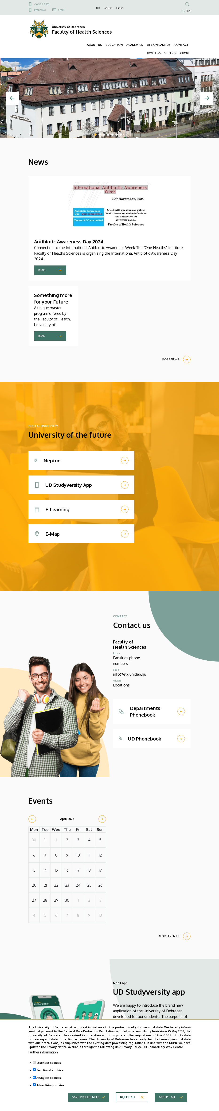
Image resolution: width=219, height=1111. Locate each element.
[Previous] (12, 98)
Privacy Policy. (132, 1048)
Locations (121, 685)
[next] (102, 819)
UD (98, 8)
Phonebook (40, 9)
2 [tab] (99, 134)
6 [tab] (116, 134)
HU (183, 10)
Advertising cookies (50, 1087)
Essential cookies (48, 1064)
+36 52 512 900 (41, 4)
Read (41, 270)
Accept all (167, 1098)
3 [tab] (104, 134)
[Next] (206, 98)
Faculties (107, 8)
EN (189, 10)
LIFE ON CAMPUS (159, 45)
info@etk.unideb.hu (129, 674)
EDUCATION (114, 45)
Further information (43, 1054)
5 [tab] (112, 134)
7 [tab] (121, 134)
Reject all (127, 1098)
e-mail (61, 9)
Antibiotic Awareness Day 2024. (69, 241)
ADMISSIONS (153, 53)
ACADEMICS (134, 45)
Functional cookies (49, 1072)
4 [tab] (108, 134)
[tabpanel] (109, 98)
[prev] (32, 819)
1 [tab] (95, 134)
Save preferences (86, 1098)
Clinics (119, 8)
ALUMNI (184, 53)
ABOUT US (94, 45)
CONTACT (181, 45)
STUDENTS (170, 53)
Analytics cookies (48, 1079)
